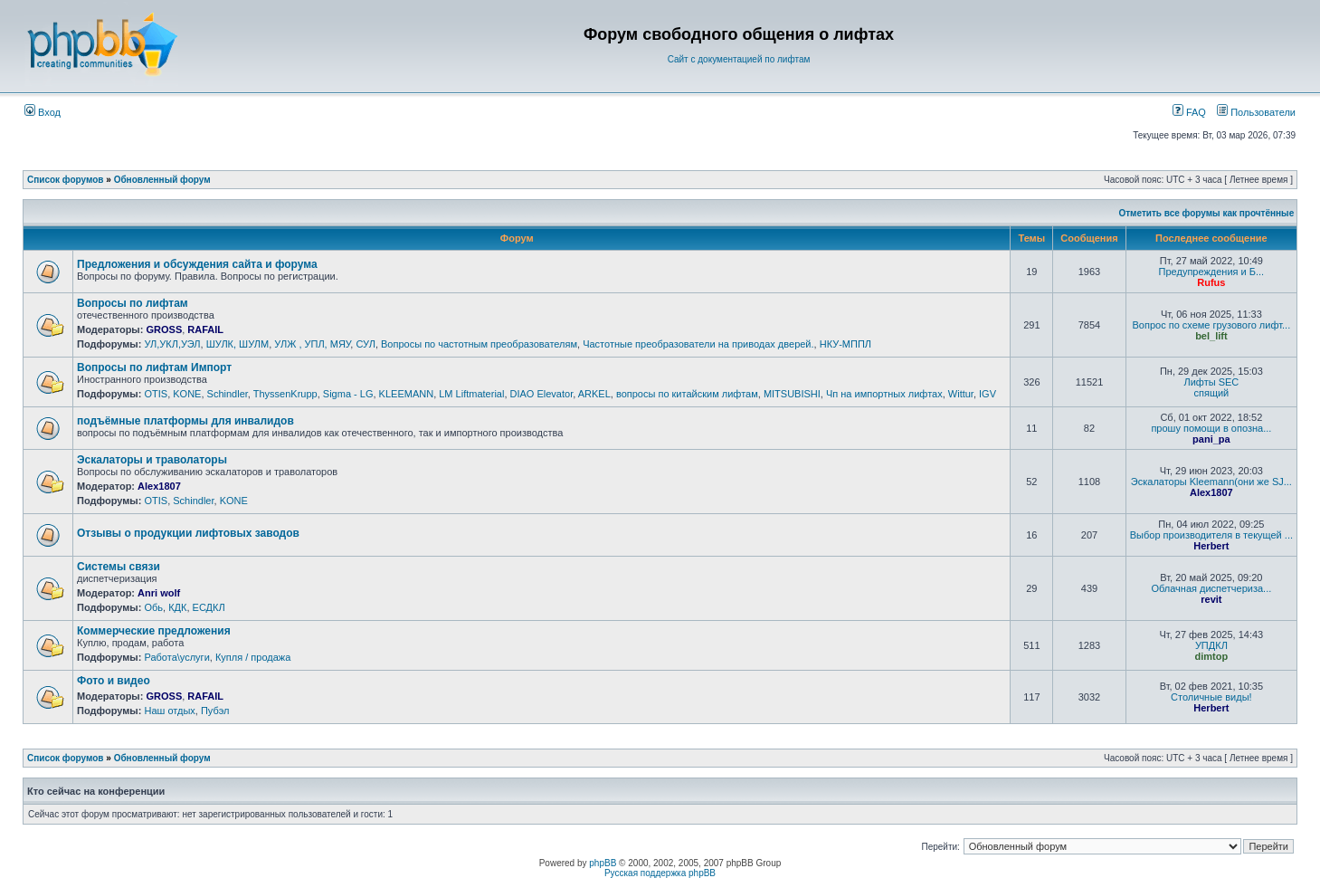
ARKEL (594, 393)
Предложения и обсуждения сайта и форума (197, 264)
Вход (42, 112)
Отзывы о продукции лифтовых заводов (188, 533)
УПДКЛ (1211, 645)
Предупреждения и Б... (1212, 271)
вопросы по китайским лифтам (687, 393)
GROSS (164, 329)
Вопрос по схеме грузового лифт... (1211, 325)
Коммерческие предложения (154, 631)
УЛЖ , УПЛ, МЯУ (312, 344)
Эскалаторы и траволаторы (152, 459)
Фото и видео (113, 680)
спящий (1211, 392)
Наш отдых (169, 710)
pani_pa (1211, 439)
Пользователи (1256, 112)
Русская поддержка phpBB (660, 873)
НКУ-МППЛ (845, 344)
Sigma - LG (348, 393)
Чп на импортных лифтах (884, 393)
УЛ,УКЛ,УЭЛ (172, 344)
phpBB (602, 863)
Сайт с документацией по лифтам (739, 59)
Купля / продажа (252, 657)
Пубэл (215, 710)
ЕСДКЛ (209, 607)
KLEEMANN (406, 393)
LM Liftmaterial (471, 393)
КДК (177, 607)
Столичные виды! (1211, 697)
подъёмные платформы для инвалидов (185, 421)
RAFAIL (205, 329)
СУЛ (365, 344)
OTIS (155, 393)
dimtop (1212, 656)
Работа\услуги (176, 657)
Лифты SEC (1211, 382)
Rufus (1211, 282)
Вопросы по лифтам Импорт (154, 367)
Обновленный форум (162, 180)
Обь (153, 607)
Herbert (1211, 545)
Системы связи (118, 566)
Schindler (227, 393)
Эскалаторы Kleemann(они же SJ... (1211, 481)
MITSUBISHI (792, 393)
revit (1211, 599)
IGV (987, 393)
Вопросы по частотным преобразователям (479, 344)
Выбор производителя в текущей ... (1211, 535)
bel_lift (1211, 335)
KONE (187, 393)
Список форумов (65, 180)
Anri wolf (159, 592)
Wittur (960, 393)
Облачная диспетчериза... (1211, 588)
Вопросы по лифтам (132, 303)
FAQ (1189, 112)
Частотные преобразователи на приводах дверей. (698, 344)
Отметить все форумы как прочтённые (1206, 213)
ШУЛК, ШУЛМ (238, 344)
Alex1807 (159, 486)
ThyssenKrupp (285, 393)
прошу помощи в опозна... (1211, 428)
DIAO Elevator (542, 393)
